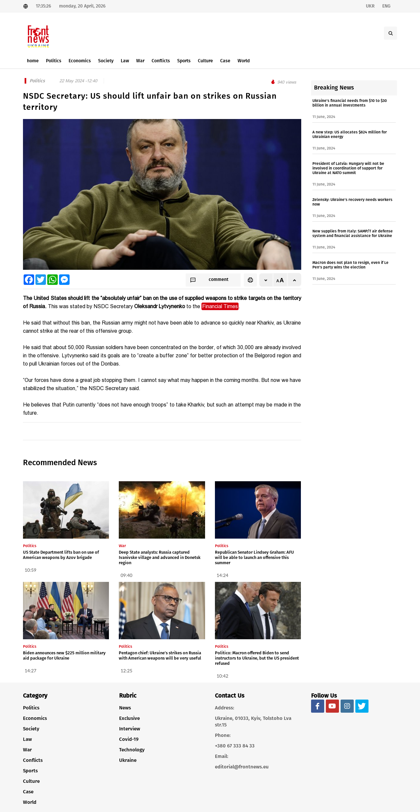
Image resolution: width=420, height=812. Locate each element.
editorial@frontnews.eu (242, 767)
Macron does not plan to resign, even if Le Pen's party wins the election (350, 264)
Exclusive (129, 718)
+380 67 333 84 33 (235, 746)
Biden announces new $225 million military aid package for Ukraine (64, 655)
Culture (31, 781)
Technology (132, 750)
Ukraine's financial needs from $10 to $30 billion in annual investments (349, 103)
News (125, 708)
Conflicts (33, 760)
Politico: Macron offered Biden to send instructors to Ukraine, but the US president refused (257, 658)
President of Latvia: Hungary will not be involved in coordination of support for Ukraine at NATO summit (348, 168)
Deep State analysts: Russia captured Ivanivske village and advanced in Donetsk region (159, 557)
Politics (31, 708)
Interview (129, 729)
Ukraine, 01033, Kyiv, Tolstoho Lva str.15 (253, 721)
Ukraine (127, 760)
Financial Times (220, 306)
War (27, 750)
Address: (224, 708)
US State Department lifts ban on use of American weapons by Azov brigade (61, 555)
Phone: (223, 735)
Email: (221, 756)
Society (31, 729)
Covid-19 (128, 739)
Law (27, 739)
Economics (35, 718)
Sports (30, 771)
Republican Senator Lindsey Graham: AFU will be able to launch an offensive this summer (254, 557)
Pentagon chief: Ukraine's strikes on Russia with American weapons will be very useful (160, 655)
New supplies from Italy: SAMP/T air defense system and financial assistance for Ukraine (352, 233)
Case (28, 792)
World (29, 802)
